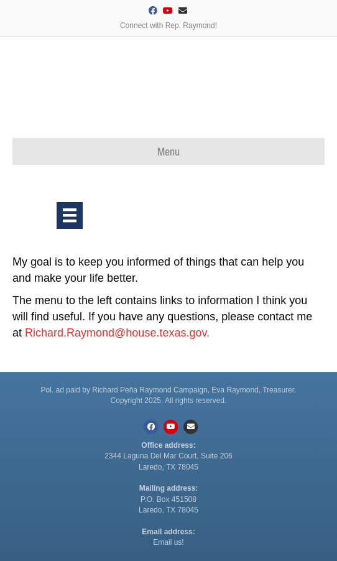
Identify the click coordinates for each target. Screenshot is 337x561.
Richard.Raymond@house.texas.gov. (117, 333)
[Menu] (70, 215)
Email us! (168, 542)
